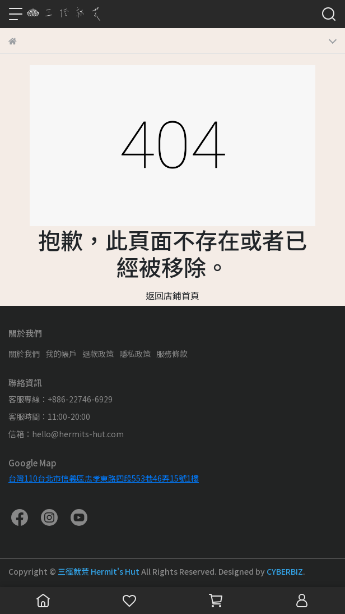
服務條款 (172, 353)
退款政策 (98, 353)
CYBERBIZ (285, 571)
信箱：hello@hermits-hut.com (66, 433)
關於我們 (24, 353)
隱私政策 (135, 353)
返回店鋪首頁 (172, 295)
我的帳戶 (61, 353)
